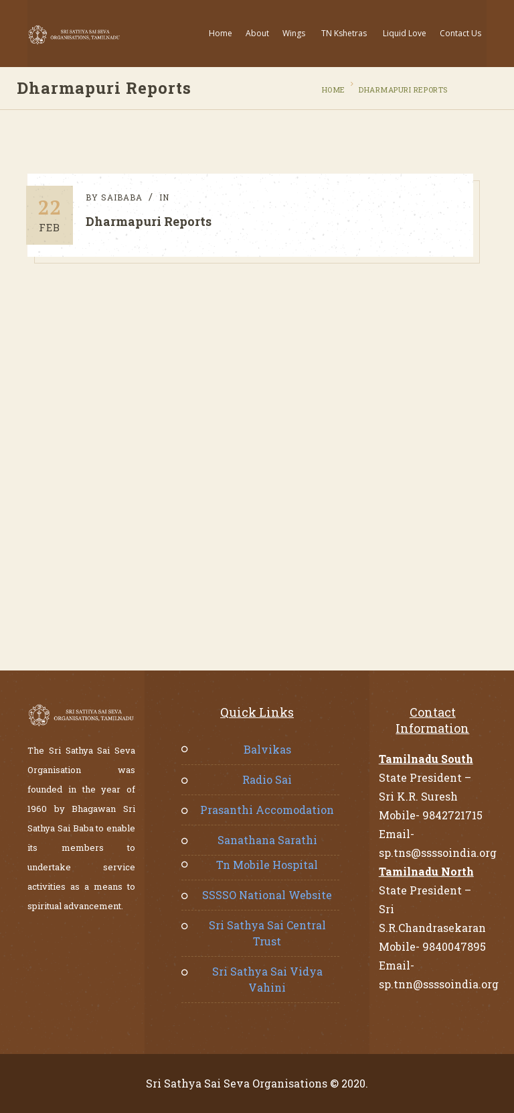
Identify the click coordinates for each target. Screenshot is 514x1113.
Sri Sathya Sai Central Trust (267, 933)
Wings (293, 33)
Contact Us (460, 33)
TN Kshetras (344, 33)
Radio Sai (267, 779)
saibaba (124, 197)
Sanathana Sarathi (267, 840)
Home (220, 33)
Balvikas (267, 749)
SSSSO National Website (267, 895)
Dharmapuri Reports (402, 89)
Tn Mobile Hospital (267, 865)
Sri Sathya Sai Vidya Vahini (267, 979)
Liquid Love (404, 33)
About (257, 33)
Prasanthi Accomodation (267, 810)
